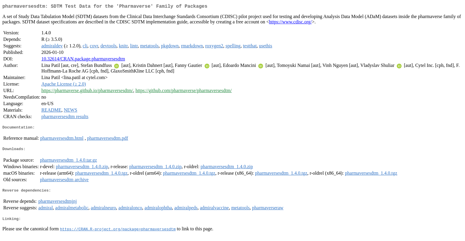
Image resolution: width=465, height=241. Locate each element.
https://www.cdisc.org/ (290, 22)
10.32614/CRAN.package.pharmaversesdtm (83, 59)
